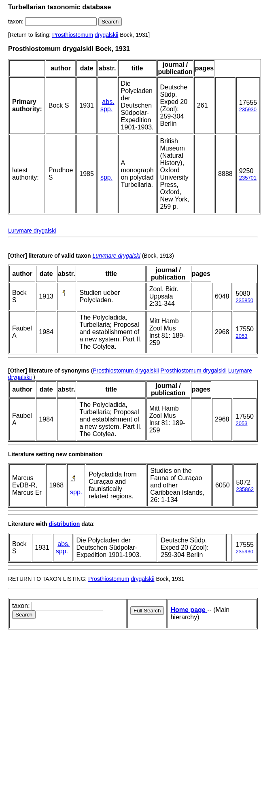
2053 (241, 336)
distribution (64, 524)
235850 (244, 300)
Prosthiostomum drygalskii (126, 370)
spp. (106, 109)
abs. (108, 101)
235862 (245, 489)
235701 (248, 178)
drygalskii (106, 35)
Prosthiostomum (72, 35)
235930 (248, 109)
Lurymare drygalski (32, 230)
